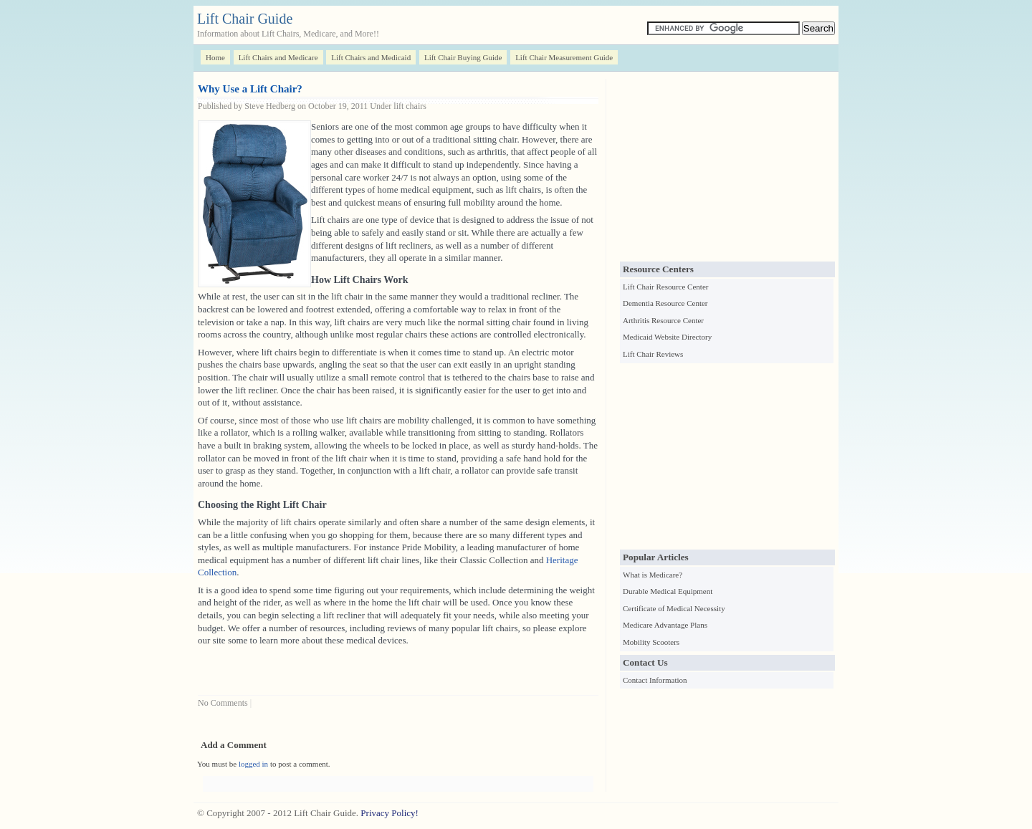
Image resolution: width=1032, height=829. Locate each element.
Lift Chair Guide (244, 19)
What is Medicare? (652, 574)
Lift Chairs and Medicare (278, 57)
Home (215, 57)
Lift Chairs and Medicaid (371, 57)
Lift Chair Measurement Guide (564, 57)
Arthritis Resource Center (663, 320)
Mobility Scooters (651, 642)
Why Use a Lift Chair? (250, 89)
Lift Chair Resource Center (665, 286)
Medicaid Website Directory (667, 336)
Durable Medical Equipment (667, 591)
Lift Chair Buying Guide (463, 57)
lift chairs (409, 106)
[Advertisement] (727, 168)
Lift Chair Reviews (653, 354)
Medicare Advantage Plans (665, 624)
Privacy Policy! (389, 813)
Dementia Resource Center (665, 303)
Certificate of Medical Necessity (674, 608)
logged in (253, 763)
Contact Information (655, 680)
